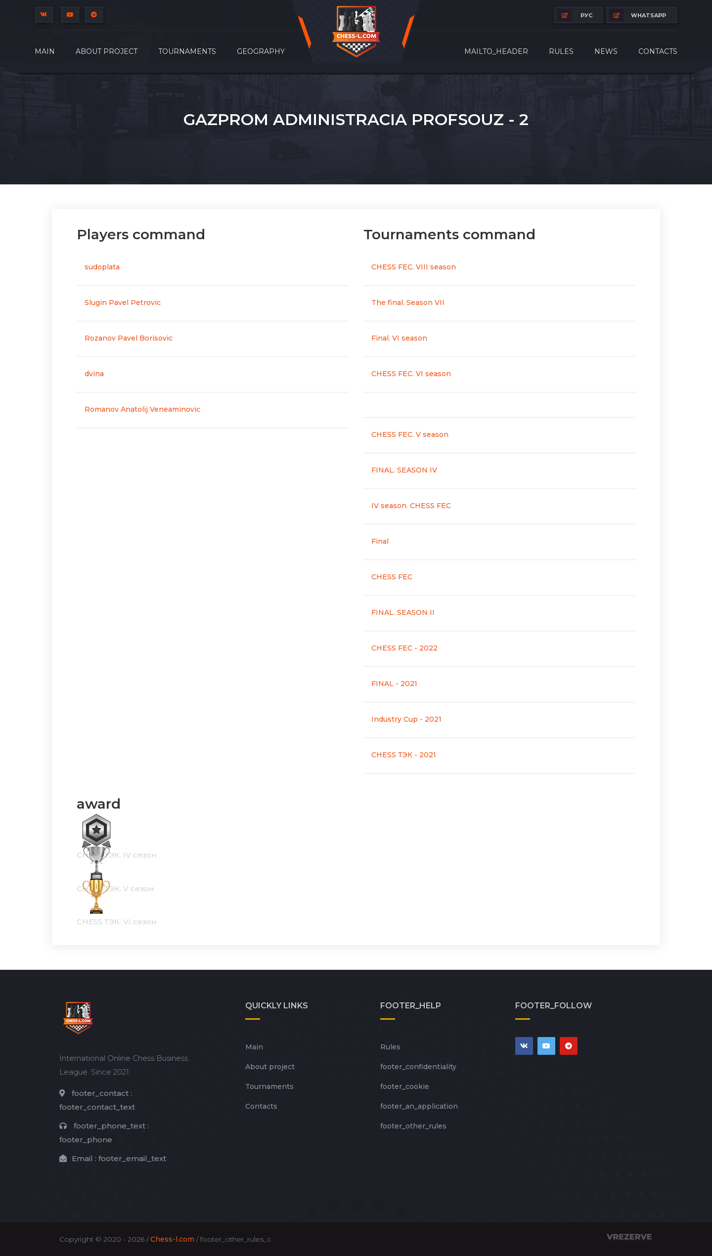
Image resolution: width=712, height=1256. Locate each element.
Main (45, 51)
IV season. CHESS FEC (411, 505)
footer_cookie (404, 1086)
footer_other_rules (413, 1126)
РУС (574, 15)
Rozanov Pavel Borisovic (129, 338)
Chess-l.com (172, 1239)
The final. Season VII (408, 302)
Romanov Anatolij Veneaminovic (142, 409)
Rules (561, 51)
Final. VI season (399, 338)
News (606, 51)
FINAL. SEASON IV (404, 470)
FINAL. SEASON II (403, 612)
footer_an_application (419, 1106)
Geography (261, 51)
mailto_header (496, 51)
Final (380, 541)
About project (106, 51)
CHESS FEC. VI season (411, 373)
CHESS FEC (391, 576)
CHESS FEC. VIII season (413, 266)
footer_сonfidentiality (418, 1066)
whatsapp (637, 15)
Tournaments (187, 51)
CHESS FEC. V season (409, 434)
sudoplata (102, 266)
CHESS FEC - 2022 (404, 648)
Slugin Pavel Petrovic (123, 302)
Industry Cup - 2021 (406, 719)
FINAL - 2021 (394, 683)
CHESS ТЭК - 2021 (403, 754)
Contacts (657, 51)
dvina (94, 373)
